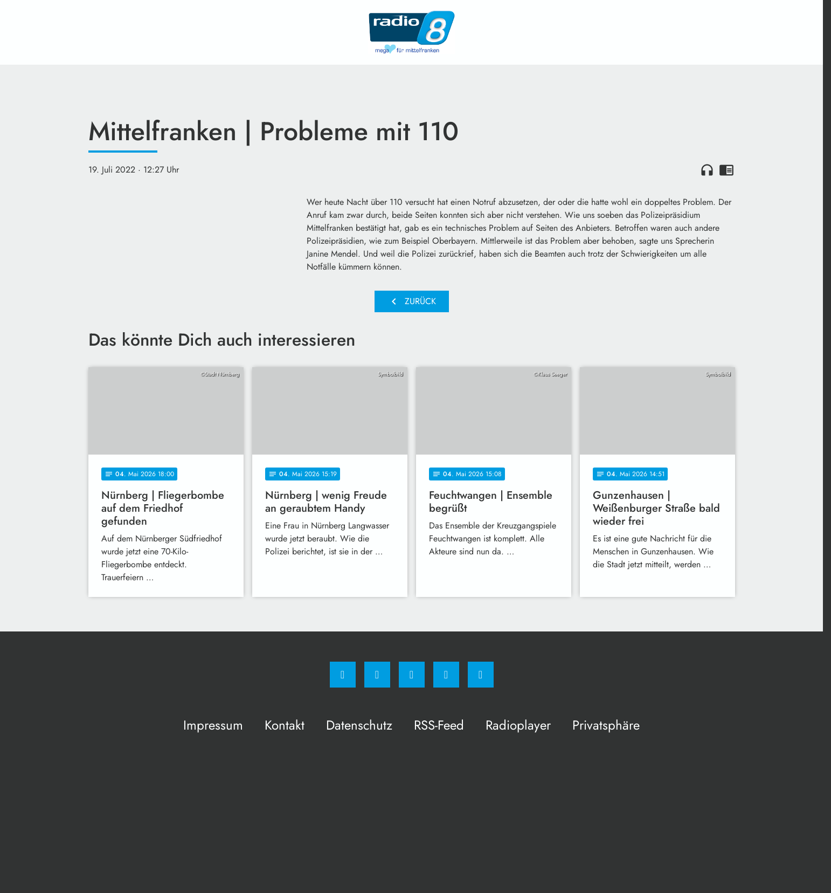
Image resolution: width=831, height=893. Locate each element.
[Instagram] (377, 675)
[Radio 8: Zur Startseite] (412, 32)
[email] (481, 675)
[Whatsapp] (412, 675)
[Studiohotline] (446, 675)
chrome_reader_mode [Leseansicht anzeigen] (726, 169)
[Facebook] (343, 675)
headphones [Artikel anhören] (707, 169)
